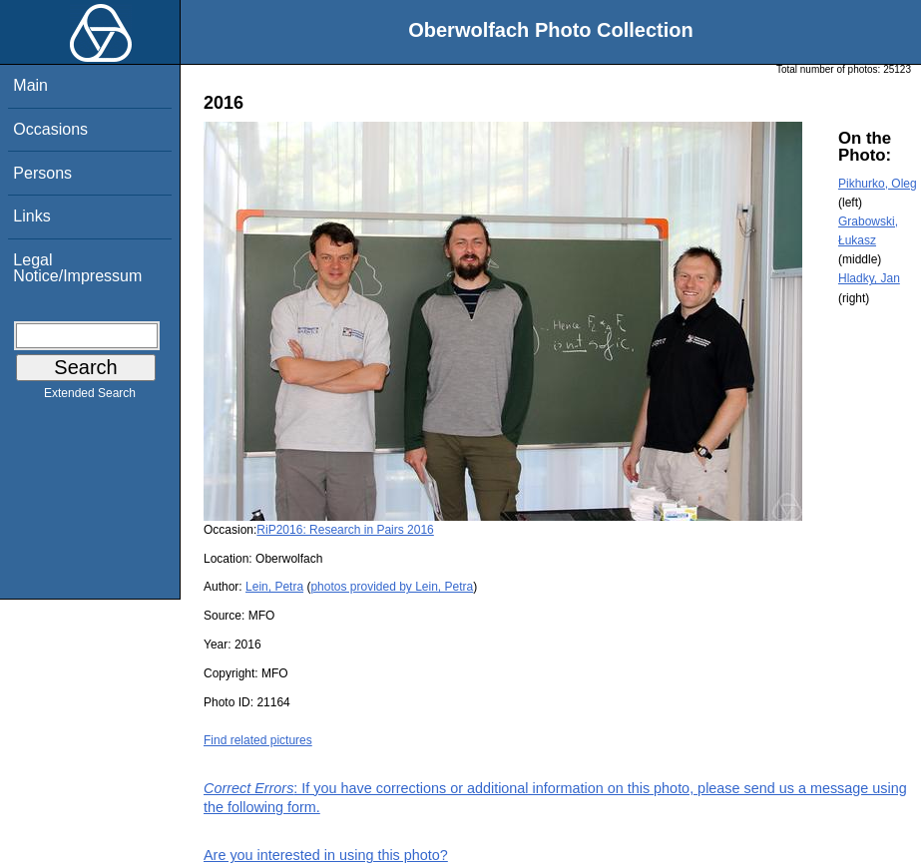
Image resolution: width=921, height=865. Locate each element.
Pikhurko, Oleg (877, 184)
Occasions (50, 129)
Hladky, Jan (869, 278)
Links (31, 216)
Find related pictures (258, 740)
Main (30, 85)
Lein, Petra (274, 587)
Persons (42, 173)
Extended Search (90, 397)
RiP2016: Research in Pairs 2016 (344, 530)
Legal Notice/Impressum (77, 267)
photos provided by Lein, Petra (391, 587)
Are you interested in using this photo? (326, 855)
